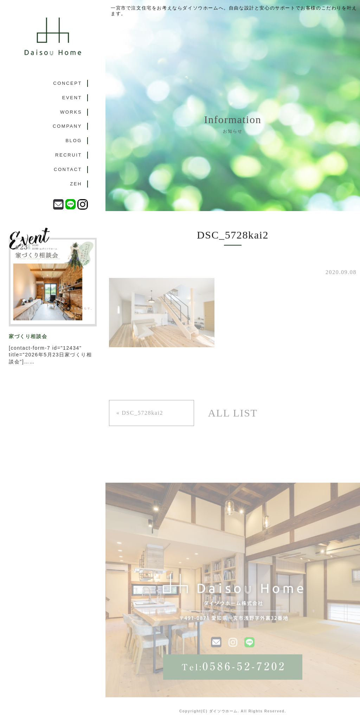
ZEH (76, 183)
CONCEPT (67, 83)
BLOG (73, 140)
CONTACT (68, 169)
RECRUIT (68, 155)
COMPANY (67, 126)
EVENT (72, 97)
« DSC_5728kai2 (139, 413)
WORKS (71, 112)
